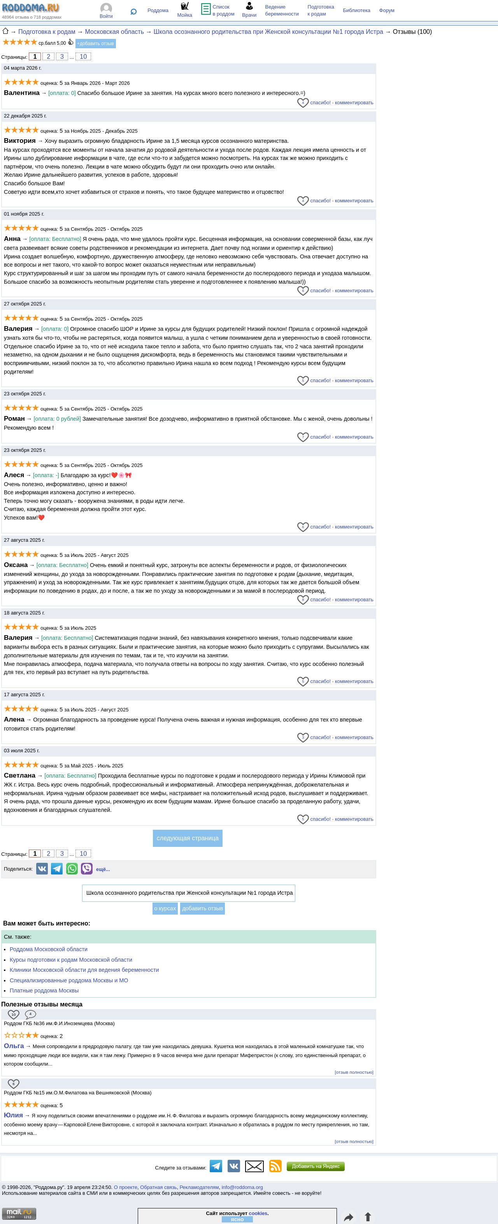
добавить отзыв (202, 908)
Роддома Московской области (49, 949)
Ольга (14, 1046)
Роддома (157, 10)
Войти (106, 16)
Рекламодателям (199, 1187)
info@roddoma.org (242, 1187)
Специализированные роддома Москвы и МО (69, 980)
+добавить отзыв (95, 43)
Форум (387, 10)
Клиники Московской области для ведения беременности (84, 970)
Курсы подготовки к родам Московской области (71, 960)
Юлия (13, 1115)
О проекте (125, 1187)
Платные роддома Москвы (44, 990)
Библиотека (356, 10)
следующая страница (188, 838)
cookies (258, 1213)
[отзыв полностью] (354, 1072)
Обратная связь (158, 1187)
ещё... (103, 869)
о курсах (165, 908)
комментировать (354, 102)
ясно (237, 1219)
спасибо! (314, 102)
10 (83, 56)
